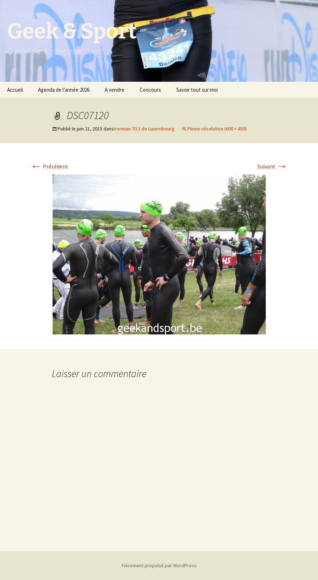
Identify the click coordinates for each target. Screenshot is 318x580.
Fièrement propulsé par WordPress (159, 565)
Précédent (49, 166)
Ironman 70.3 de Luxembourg (144, 128)
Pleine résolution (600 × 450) (217, 128)
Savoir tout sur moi (197, 89)
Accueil (15, 89)
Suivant (272, 166)
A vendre (114, 89)
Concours (150, 89)
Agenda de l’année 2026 (64, 89)
